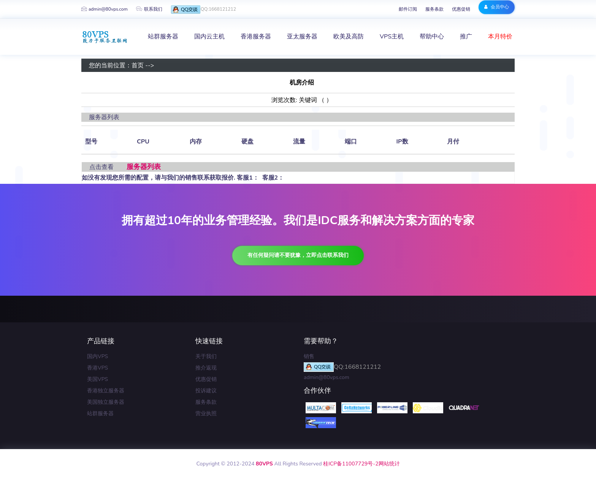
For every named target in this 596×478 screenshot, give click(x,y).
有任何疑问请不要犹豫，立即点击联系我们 (298, 255)
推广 (466, 36)
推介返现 (206, 367)
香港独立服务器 (105, 390)
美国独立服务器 (105, 402)
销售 (309, 356)
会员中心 (496, 7)
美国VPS (97, 379)
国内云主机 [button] (209, 36)
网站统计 (389, 463)
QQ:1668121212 (203, 9)
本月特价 (500, 36)
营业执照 (206, 413)
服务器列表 (144, 166)
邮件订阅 (408, 9)
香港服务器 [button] (256, 36)
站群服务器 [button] (163, 36)
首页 (138, 65)
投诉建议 (206, 390)
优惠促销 (461, 9)
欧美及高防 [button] (348, 36)
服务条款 (434, 9)
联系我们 (149, 9)
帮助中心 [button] (432, 36)
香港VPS (97, 367)
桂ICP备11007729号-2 (350, 463)
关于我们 (206, 356)
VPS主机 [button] (392, 36)
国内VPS (97, 356)
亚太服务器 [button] (302, 36)
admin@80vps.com (104, 9)
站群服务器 (100, 413)
